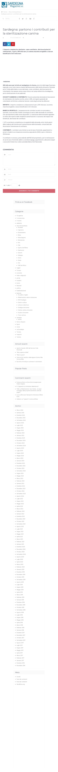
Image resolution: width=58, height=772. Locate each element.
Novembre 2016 (21, 666)
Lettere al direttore (23, 305)
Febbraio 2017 (20, 658)
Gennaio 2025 (20, 436)
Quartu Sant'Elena (23, 248)
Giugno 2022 (20, 501)
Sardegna (38, 38)
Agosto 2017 (20, 643)
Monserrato (21, 240)
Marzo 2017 (20, 656)
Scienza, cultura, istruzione (25, 310)
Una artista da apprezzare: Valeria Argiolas (29, 383)
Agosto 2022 (20, 496)
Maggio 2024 (20, 456)
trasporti (19, 335)
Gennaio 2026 (20, 413)
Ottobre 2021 (20, 522)
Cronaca (19, 271)
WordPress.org (21, 684)
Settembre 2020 (21, 554)
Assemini (20, 228)
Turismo (19, 337)
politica (19, 288)
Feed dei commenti (22, 682)
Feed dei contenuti (22, 679)
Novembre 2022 (21, 489)
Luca (18, 395)
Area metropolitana (30, 38)
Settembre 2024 (21, 446)
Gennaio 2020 (20, 570)
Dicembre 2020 (21, 547)
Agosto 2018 (20, 613)
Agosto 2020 (20, 557)
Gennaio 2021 (20, 544)
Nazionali (19, 286)
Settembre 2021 (21, 524)
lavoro (18, 283)
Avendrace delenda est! (31, 386)
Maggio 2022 (20, 504)
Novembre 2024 (21, 441)
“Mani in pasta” (21, 355)
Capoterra (21, 230)
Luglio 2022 (20, 499)
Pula (19, 245)
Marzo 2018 (20, 625)
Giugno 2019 (20, 587)
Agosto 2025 (20, 423)
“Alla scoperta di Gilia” (22, 352)
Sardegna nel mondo (23, 308)
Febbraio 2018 (20, 628)
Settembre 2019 (21, 580)
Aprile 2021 (20, 537)
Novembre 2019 (21, 575)
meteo (20, 319)
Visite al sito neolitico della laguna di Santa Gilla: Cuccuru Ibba (30, 358)
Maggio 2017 (20, 650)
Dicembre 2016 (21, 663)
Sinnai (19, 260)
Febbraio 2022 (20, 511)
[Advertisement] (29, 68)
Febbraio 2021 (20, 542)
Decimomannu (22, 233)
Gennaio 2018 (20, 630)
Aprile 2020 (20, 562)
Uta (19, 263)
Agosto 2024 (20, 448)
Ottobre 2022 (20, 491)
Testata (19, 332)
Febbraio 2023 (20, 481)
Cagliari (18, 268)
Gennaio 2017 (20, 661)
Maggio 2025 (20, 430)
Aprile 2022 (20, 506)
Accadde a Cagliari (23, 295)
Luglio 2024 (20, 451)
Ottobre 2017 (20, 638)
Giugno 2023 (20, 473)
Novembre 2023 (21, 466)
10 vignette (20, 216)
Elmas (19, 235)
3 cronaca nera (20, 218)
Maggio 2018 (20, 620)
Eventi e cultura (22, 303)
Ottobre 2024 (20, 443)
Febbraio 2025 (20, 433)
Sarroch (20, 253)
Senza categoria (21, 322)
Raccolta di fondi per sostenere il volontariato (29, 362)
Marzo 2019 (20, 595)
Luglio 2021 (20, 529)
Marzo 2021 (20, 539)
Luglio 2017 (20, 645)
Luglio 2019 (20, 585)
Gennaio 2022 (20, 514)
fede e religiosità (21, 276)
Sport (18, 324)
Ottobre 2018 (20, 607)
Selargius (20, 255)
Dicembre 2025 (21, 415)
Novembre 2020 (21, 549)
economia (19, 273)
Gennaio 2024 (20, 461)
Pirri (19, 243)
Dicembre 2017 (21, 633)
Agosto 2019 (20, 582)
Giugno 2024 (20, 453)
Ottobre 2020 (20, 552)
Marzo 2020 (20, 564)
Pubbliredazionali (21, 291)
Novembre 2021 (21, 519)
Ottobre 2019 (20, 577)
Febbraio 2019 (20, 597)
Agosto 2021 (20, 527)
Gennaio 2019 (20, 600)
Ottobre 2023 (20, 468)
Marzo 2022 (20, 509)
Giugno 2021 (20, 532)
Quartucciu (21, 250)
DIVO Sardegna (22, 300)
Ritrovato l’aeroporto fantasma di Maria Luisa (30, 396)
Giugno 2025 (20, 428)
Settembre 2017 (21, 640)
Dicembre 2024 (21, 438)
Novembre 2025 (21, 418)
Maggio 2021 (20, 534)
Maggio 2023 (20, 476)
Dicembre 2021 (21, 516)
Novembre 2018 (21, 605)
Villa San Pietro (22, 265)
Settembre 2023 (21, 471)
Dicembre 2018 (21, 602)
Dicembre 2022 (21, 486)
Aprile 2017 (20, 653)
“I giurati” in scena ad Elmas (30, 399)
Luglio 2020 (20, 559)
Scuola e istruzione (23, 313)
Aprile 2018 (20, 623)
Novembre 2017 (21, 635)
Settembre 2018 (21, 610)
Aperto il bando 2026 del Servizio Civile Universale (27, 349)
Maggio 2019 (20, 590)
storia (18, 327)
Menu (51, 2)
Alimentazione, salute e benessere (27, 297)
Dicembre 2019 (21, 572)
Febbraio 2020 (21, 567)
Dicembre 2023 (21, 463)
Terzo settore (22, 315)
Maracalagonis (22, 238)
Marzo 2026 (20, 410)
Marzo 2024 (20, 458)
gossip (18, 278)
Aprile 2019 (20, 592)
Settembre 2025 (21, 420)
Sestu (19, 258)
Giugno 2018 (20, 618)
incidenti (19, 281)
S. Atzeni (6, 38)
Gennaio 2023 (20, 484)
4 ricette (19, 221)
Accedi (18, 677)
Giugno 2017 (20, 648)
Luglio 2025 (20, 425)
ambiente (19, 223)
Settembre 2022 (21, 494)
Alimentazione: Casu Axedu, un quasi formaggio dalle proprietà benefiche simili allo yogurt (29, 390)
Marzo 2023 (20, 479)
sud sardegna (20, 330)
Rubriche (19, 293)
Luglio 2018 (20, 615)
